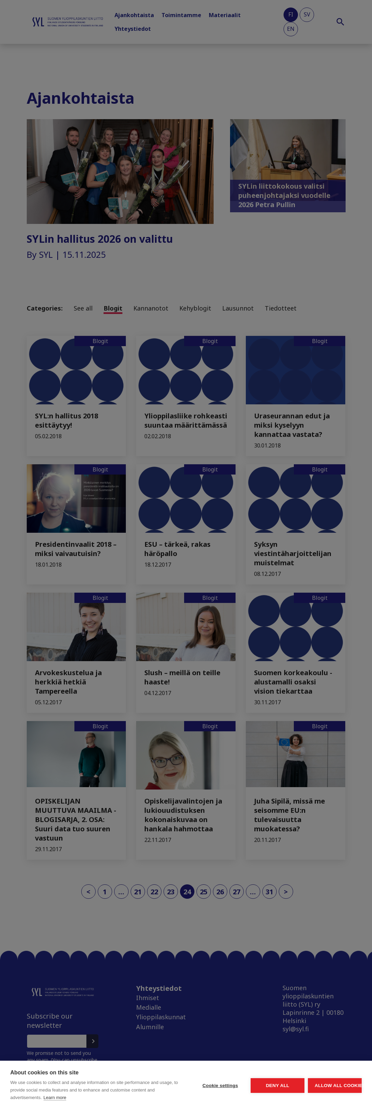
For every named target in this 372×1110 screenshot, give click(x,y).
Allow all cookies (322, 1078)
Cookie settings (156, 1078)
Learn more (55, 1097)
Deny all (239, 1078)
